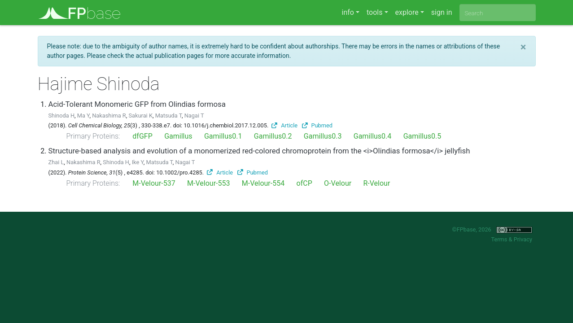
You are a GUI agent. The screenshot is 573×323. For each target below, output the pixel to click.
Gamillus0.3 (323, 136)
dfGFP (142, 136)
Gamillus (178, 136)
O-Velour (337, 183)
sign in (441, 12)
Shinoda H (61, 115)
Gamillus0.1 (223, 136)
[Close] (523, 47)
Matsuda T (168, 115)
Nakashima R (109, 115)
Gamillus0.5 (422, 136)
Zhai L (56, 162)
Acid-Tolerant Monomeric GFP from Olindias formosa (137, 104)
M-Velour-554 (263, 183)
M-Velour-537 (153, 183)
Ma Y (83, 115)
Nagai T (194, 115)
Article (284, 125)
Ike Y (138, 162)
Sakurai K (140, 115)
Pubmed (317, 125)
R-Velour (376, 183)
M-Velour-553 (208, 183)
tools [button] (374, 12)
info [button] (348, 12)
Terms (499, 239)
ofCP (304, 183)
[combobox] (497, 12)
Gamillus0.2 (273, 136)
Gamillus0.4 (373, 136)
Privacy (523, 239)
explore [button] (407, 12)
